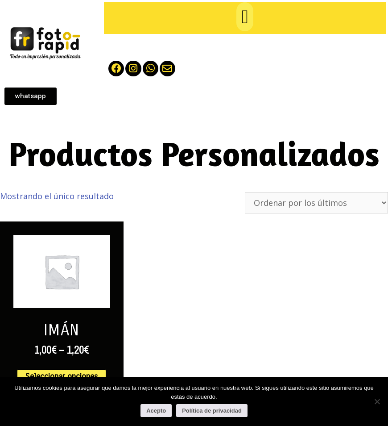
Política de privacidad (212, 410)
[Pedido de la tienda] (316, 202)
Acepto (156, 410)
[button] (244, 16)
